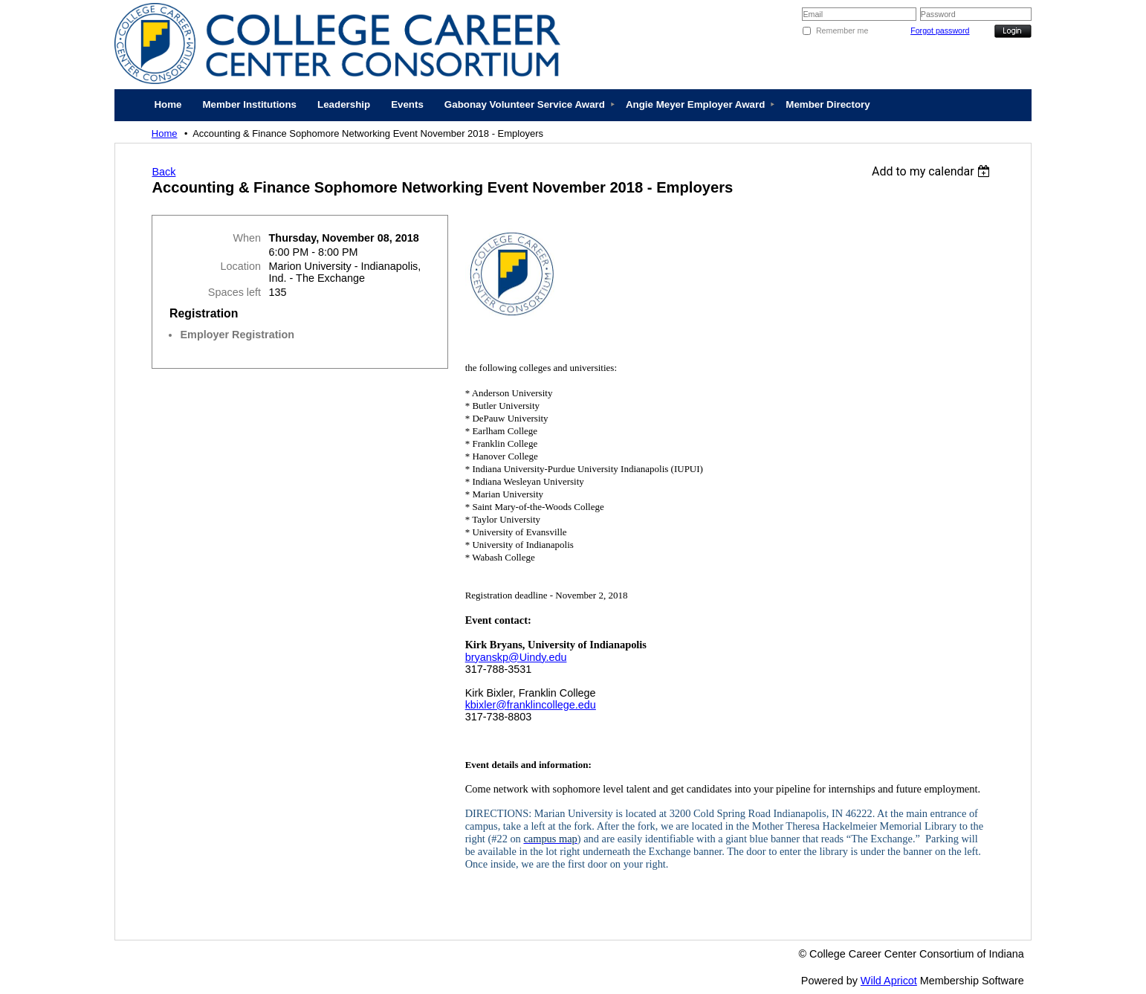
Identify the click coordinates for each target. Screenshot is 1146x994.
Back (163, 172)
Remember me (842, 30)
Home (165, 133)
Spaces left (234, 292)
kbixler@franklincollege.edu (530, 705)
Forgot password (939, 30)
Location (241, 266)
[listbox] (933, 171)
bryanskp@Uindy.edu (516, 657)
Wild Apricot (889, 981)
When (247, 238)
